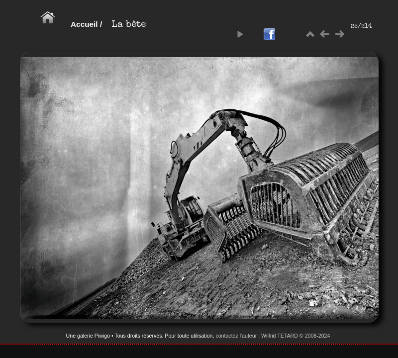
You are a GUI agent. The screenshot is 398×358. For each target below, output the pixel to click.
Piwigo (102, 336)
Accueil (84, 24)
